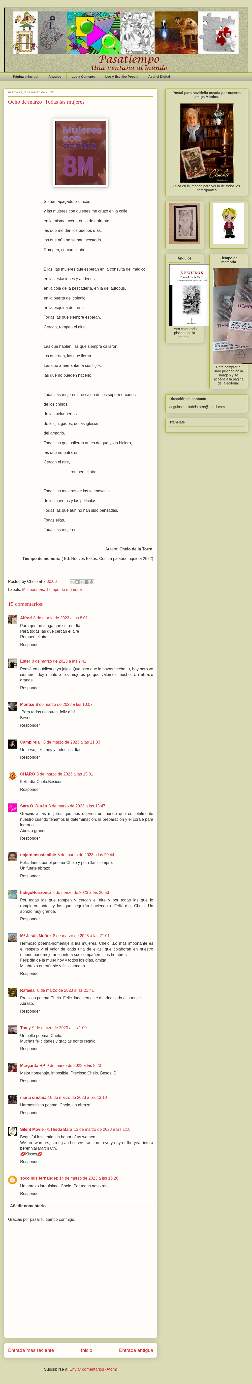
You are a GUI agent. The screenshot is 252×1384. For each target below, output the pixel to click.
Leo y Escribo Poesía (121, 76)
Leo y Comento (83, 76)
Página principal (25, 76)
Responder (30, 644)
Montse (27, 704)
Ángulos (54, 76)
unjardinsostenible (38, 855)
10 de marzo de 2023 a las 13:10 (77, 1097)
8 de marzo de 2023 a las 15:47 (77, 806)
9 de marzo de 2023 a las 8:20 (74, 1065)
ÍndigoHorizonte (35, 892)
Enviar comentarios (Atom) (93, 1369)
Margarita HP (32, 1065)
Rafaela (28, 990)
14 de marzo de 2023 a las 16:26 (88, 1178)
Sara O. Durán (33, 806)
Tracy (25, 1028)
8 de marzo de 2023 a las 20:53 (80, 892)
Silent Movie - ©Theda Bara (46, 1129)
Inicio (86, 1350)
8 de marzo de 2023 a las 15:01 (65, 774)
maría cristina (33, 1097)
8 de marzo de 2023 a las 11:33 (71, 742)
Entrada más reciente (31, 1350)
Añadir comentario (28, 1206)
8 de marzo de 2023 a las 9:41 (59, 661)
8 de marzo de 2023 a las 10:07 (64, 704)
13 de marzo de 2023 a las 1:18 (102, 1129)
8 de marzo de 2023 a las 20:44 (85, 855)
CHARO (27, 774)
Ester (25, 661)
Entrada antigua (136, 1350)
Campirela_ (31, 742)
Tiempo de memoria (64, 589)
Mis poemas (33, 589)
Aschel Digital (159, 76)
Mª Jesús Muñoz (35, 936)
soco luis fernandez (39, 1178)
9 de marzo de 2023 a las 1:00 (59, 1028)
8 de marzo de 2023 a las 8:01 (60, 618)
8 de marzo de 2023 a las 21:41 (65, 990)
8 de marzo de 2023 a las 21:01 (81, 936)
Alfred (26, 618)
